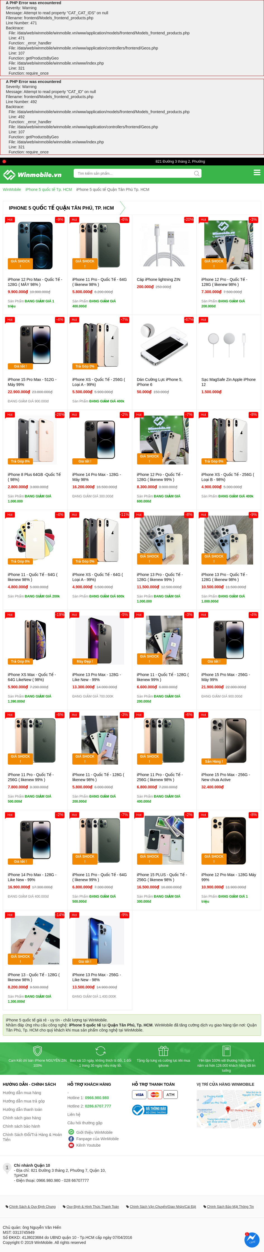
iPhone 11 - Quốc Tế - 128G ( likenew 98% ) (98, 777)
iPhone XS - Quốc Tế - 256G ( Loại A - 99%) (98, 382)
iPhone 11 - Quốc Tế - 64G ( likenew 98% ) (32, 577)
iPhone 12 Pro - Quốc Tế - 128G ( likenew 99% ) (160, 477)
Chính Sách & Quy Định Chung (32, 1207)
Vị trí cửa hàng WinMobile (226, 1084)
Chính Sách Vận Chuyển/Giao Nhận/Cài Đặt (163, 1207)
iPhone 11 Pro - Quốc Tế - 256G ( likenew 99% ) (31, 777)
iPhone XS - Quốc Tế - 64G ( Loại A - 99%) (97, 577)
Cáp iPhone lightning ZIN (159, 279)
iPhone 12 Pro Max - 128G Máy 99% (228, 877)
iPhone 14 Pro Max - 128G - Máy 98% (96, 477)
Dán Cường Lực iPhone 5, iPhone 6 (160, 382)
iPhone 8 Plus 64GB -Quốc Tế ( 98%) (34, 477)
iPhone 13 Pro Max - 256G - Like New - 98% (96, 977)
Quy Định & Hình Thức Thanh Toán (92, 1207)
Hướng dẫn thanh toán (22, 1109)
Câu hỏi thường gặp (85, 1123)
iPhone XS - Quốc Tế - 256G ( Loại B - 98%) (227, 477)
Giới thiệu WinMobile (94, 1132)
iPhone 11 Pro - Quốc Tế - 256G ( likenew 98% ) (160, 777)
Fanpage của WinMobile (97, 1139)
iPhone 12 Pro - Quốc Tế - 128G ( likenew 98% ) (224, 282)
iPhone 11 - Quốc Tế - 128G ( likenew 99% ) (163, 677)
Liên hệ (74, 1114)
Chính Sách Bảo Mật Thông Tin (230, 1207)
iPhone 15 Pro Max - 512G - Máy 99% (32, 382)
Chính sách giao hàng (22, 1118)
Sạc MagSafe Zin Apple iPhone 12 (228, 382)
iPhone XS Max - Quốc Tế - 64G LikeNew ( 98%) (32, 677)
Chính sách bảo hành (21, 1126)
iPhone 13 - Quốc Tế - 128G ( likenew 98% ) (34, 977)
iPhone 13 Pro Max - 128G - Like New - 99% (96, 677)
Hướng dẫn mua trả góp (24, 1101)
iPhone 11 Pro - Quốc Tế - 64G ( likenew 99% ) (99, 877)
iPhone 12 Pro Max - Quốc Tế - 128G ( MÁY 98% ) (35, 282)
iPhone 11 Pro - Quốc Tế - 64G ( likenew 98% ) (99, 282)
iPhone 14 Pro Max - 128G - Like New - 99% (32, 877)
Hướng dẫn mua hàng (22, 1092)
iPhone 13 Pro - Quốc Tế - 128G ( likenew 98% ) (224, 577)
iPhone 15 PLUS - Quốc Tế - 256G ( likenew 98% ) (162, 877)
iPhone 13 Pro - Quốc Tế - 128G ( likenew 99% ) (160, 577)
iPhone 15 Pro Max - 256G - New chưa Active (225, 777)
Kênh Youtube (88, 1145)
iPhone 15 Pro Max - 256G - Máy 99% (225, 677)
